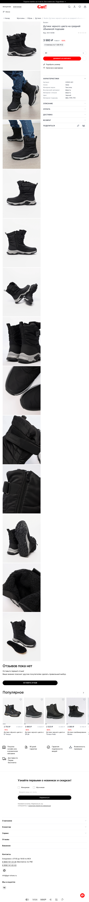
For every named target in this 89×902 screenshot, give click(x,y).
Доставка (48, 115)
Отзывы (5, 839)
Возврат (47, 120)
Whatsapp (82, 895)
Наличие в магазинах (54, 68)
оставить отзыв (30, 683)
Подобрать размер (53, 64)
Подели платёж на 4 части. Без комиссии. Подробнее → (44, 2)
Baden (45, 22)
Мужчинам (17, 7)
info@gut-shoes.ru (9, 875)
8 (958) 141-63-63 (9, 865)
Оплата (46, 109)
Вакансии (6, 846)
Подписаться (44, 797)
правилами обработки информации (39, 806)
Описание (48, 103)
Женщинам (7, 7)
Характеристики (51, 79)
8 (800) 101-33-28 (9, 862)
